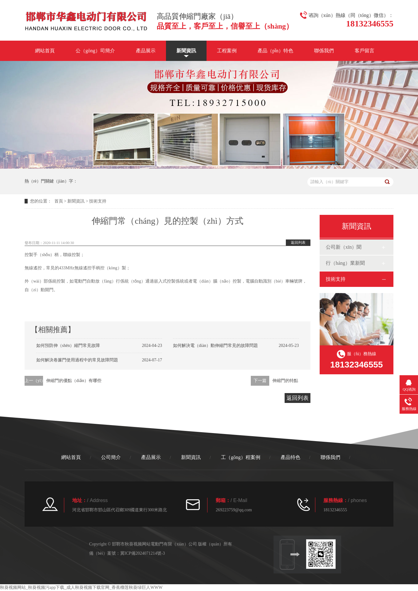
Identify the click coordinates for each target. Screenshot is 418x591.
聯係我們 (324, 50)
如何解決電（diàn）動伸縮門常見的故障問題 (215, 345)
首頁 (58, 201)
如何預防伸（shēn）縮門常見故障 (68, 345)
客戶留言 (364, 50)
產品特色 (290, 457)
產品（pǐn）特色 (275, 50)
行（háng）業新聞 (345, 263)
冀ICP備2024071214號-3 (142, 553)
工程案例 (227, 50)
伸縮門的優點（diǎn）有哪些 (73, 380)
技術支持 (97, 201)
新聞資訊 (186, 50)
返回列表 (298, 242)
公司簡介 (111, 457)
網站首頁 (45, 50)
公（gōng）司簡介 (95, 50)
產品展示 (146, 50)
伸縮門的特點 (285, 380)
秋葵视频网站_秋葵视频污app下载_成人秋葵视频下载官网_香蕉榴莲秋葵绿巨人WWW (81, 587)
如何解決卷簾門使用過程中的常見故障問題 (77, 360)
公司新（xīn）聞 (343, 247)
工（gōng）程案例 (240, 457)
